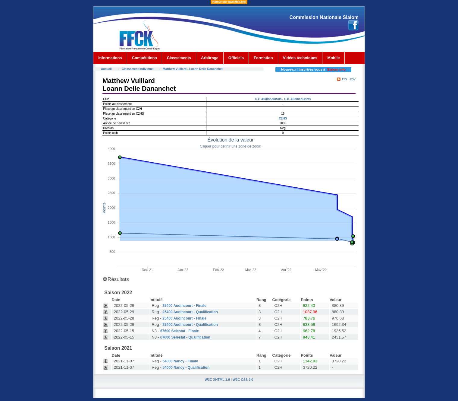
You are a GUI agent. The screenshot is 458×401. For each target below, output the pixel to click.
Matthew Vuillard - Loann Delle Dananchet (193, 69)
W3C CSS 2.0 (243, 379)
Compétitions (144, 58)
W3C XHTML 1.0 (217, 379)
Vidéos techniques (300, 58)
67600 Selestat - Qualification (185, 337)
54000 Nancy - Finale (180, 361)
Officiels (236, 58)
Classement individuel (138, 69)
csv (353, 79)
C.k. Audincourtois (268, 99)
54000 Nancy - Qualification (185, 367)
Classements (179, 58)
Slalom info (336, 69)
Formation (263, 58)
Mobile (333, 58)
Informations (110, 58)
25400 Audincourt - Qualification (190, 312)
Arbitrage (209, 58)
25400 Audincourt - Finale (184, 306)
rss (344, 79)
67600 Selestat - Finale (179, 331)
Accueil (106, 69)
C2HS (283, 118)
